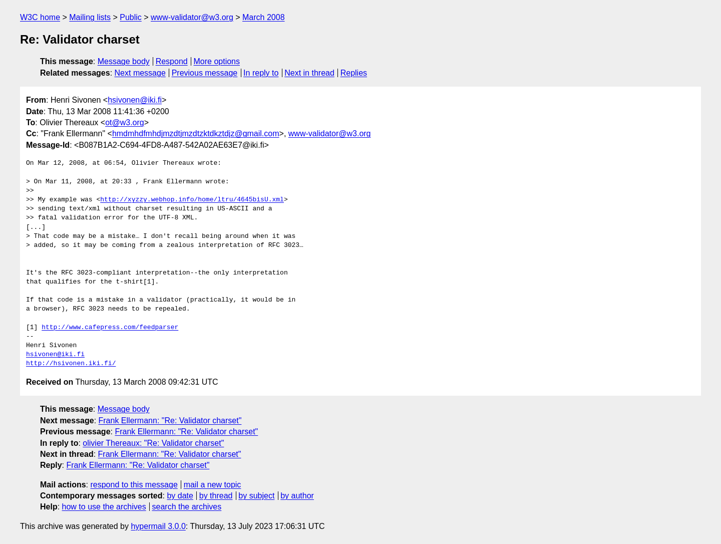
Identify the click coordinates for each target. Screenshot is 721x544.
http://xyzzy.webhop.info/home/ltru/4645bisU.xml (192, 199)
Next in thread (309, 73)
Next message (140, 73)
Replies (353, 73)
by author (297, 495)
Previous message (205, 73)
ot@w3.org (124, 122)
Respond (172, 61)
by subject (256, 495)
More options (217, 61)
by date (180, 495)
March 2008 (263, 17)
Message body (124, 61)
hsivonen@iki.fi (135, 100)
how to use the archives (104, 506)
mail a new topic (212, 484)
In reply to (260, 73)
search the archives (187, 506)
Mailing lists (90, 17)
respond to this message (133, 484)
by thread (216, 495)
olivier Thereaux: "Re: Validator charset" (153, 443)
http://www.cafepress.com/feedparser (110, 327)
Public (131, 17)
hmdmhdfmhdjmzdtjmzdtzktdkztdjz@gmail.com (195, 133)
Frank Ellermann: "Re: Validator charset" (170, 420)
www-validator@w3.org (192, 17)
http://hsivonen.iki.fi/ (71, 363)
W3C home (40, 17)
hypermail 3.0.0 (158, 526)
